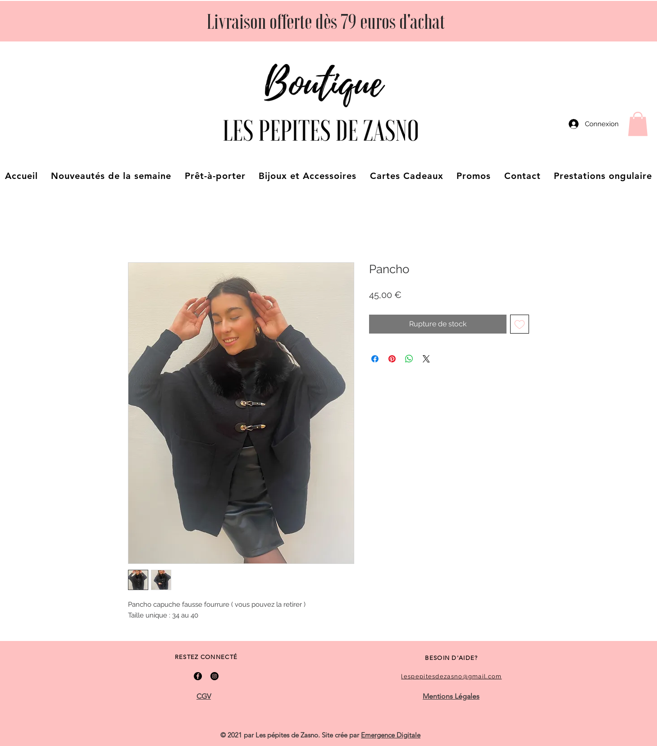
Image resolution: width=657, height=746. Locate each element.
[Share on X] (426, 358)
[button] (638, 124)
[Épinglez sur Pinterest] (392, 358)
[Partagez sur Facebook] (375, 358)
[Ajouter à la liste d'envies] (519, 324)
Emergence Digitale (390, 735)
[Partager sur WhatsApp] (409, 358)
